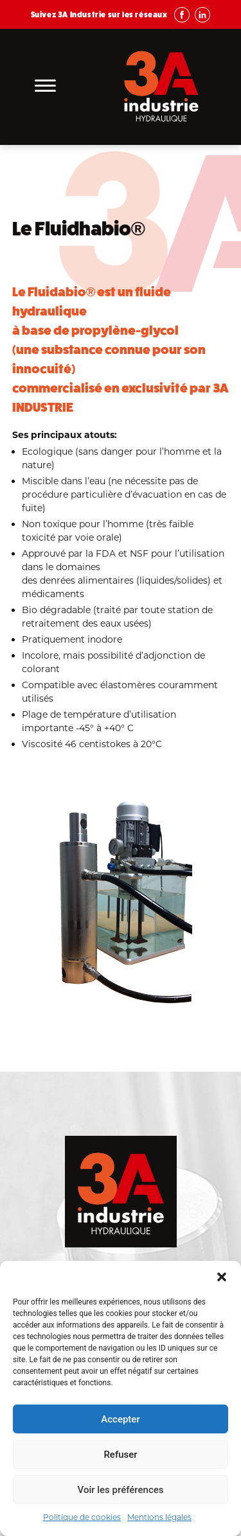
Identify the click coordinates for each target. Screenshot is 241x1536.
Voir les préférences (121, 1490)
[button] (221, 1276)
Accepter (120, 1419)
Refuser (120, 1454)
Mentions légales (159, 1517)
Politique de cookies (82, 1517)
